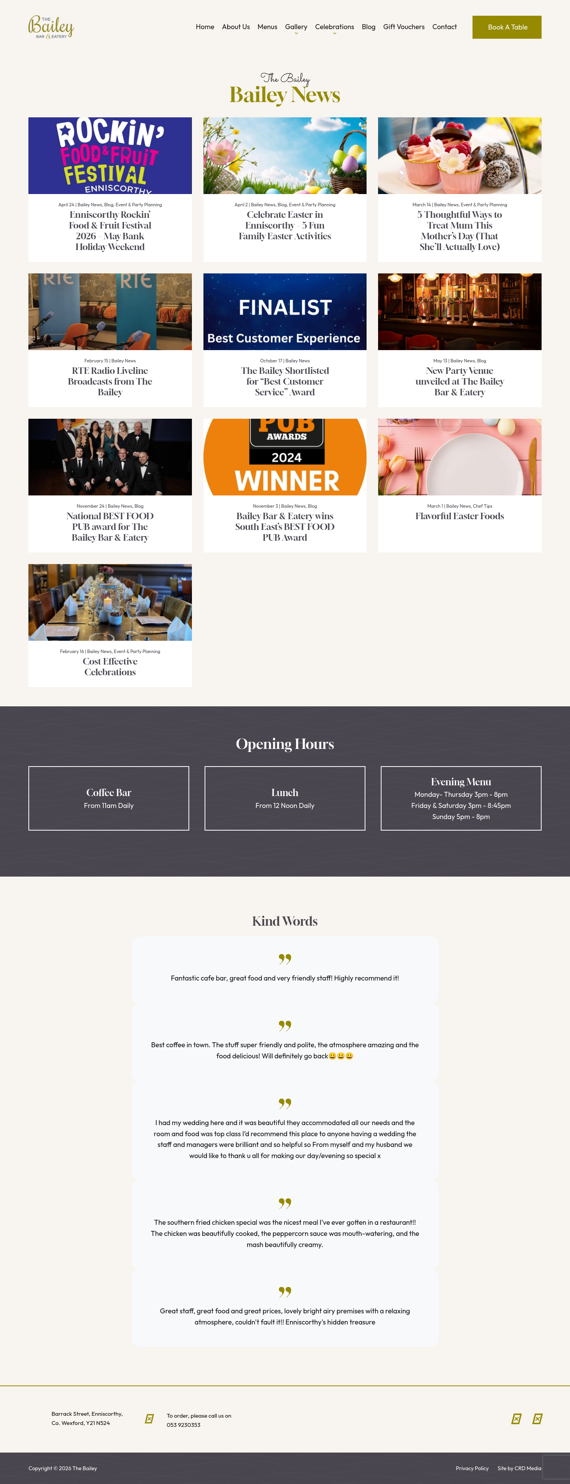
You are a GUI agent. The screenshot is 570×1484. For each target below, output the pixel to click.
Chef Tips (482, 506)
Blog (369, 26)
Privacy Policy (472, 1468)
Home (205, 26)
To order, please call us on (213, 1421)
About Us (236, 26)
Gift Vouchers (404, 26)
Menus (268, 26)
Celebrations (334, 30)
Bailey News (90, 204)
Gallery (296, 30)
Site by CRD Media (519, 1468)
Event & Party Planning (139, 204)
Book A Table (508, 27)
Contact (445, 26)
